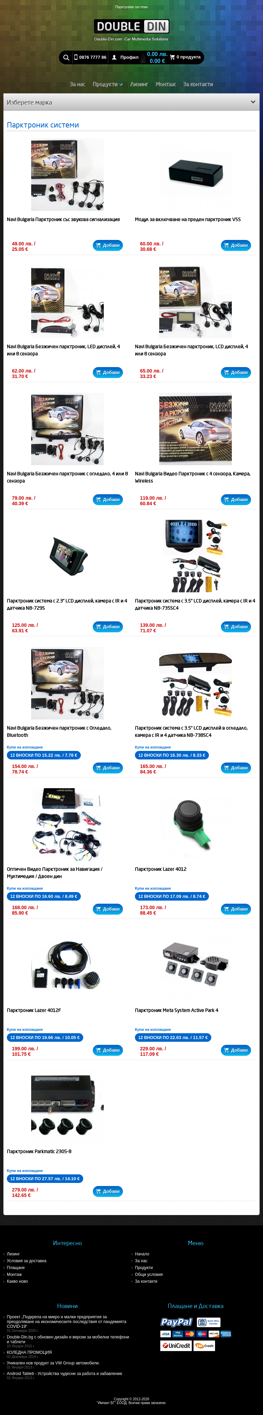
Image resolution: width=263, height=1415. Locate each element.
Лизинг (139, 83)
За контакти (198, 83)
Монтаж (165, 83)
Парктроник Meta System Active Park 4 (176, 1010)
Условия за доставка (26, 1260)
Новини (67, 1305)
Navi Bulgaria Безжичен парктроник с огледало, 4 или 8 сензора (67, 477)
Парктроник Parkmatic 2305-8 (39, 1151)
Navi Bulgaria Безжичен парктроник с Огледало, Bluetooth (59, 731)
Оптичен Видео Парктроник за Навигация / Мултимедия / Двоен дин (54, 872)
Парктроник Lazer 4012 (160, 869)
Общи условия (149, 1274)
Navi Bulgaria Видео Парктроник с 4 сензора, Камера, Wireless (192, 477)
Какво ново (17, 1281)
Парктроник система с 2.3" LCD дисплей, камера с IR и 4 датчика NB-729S (67, 604)
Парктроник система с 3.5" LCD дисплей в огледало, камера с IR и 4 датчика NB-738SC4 (191, 731)
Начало (142, 1254)
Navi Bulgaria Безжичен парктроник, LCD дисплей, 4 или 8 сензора (191, 350)
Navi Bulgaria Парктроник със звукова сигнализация (63, 219)
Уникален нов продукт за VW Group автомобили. (69, 1365)
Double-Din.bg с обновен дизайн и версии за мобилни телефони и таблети (69, 1341)
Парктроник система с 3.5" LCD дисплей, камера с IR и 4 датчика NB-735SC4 (195, 604)
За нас (77, 83)
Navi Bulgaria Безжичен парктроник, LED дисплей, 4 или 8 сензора (63, 350)
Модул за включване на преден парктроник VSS (188, 219)
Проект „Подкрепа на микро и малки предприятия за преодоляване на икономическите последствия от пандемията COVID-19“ (69, 1324)
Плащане (16, 1267)
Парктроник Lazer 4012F (34, 1010)
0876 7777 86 (93, 57)
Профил (130, 57)
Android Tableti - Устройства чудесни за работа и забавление (69, 1375)
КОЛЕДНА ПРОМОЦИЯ (69, 1354)
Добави (108, 245)
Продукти (107, 83)
